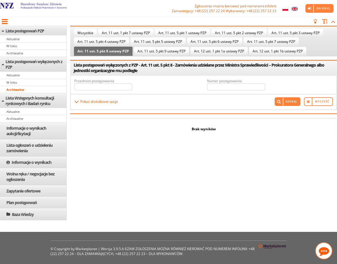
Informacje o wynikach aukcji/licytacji (26, 130)
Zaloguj (323, 8)
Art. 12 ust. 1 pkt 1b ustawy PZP (278, 51)
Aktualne (13, 39)
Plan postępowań (21, 202)
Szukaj (291, 101)
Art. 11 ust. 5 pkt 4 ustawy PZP (101, 41)
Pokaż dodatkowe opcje (99, 101)
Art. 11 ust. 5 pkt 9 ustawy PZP (161, 51)
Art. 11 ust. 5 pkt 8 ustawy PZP (103, 51)
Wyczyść (322, 101)
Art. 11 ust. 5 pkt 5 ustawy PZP (158, 41)
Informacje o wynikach (31, 162)
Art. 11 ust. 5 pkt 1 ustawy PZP (182, 32)
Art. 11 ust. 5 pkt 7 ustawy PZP (271, 41)
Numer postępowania (224, 80)
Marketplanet (86, 248)
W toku (11, 46)
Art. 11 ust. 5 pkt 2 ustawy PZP (239, 32)
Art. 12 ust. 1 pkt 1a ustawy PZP (219, 51)
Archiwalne (14, 53)
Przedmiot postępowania (94, 80)
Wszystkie (85, 32)
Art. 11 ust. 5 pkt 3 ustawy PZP (295, 32)
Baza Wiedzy (23, 214)
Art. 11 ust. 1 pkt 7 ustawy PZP (126, 32)
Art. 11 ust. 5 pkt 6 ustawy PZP (215, 41)
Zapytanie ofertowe (23, 191)
